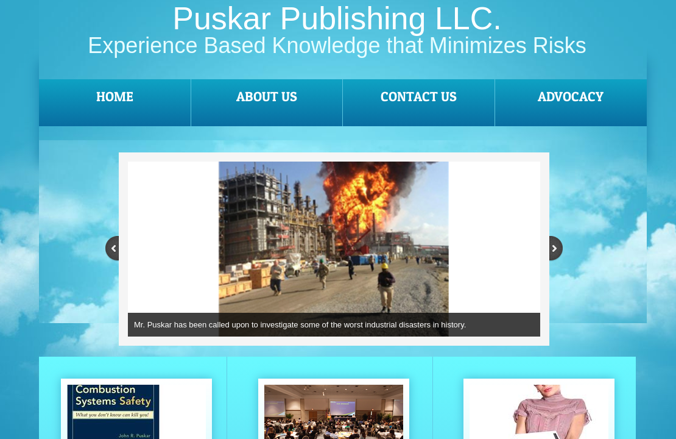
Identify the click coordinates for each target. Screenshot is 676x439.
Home (114, 96)
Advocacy (571, 96)
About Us (266, 96)
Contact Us (419, 96)
